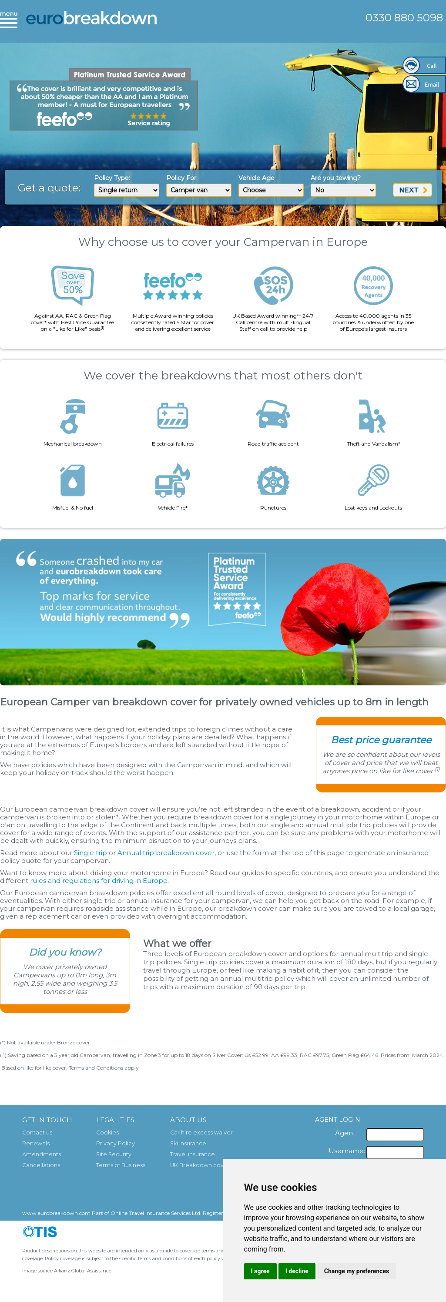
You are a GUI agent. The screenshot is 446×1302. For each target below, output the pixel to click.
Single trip (90, 853)
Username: (347, 1151)
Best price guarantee (381, 740)
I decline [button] (297, 1271)
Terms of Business (120, 1165)
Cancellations (41, 1165)
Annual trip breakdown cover (166, 853)
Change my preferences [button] (356, 1271)
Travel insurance (192, 1154)
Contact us (37, 1132)
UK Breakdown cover (200, 1165)
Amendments (41, 1154)
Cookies (107, 1132)
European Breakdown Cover (91, 24)
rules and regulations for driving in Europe (99, 880)
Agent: (346, 1133)
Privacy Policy (115, 1143)
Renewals (36, 1143)
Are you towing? (336, 178)
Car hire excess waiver (201, 1132)
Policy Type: (112, 178)
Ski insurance (188, 1143)
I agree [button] (260, 1271)
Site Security (113, 1154)
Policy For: (182, 178)
